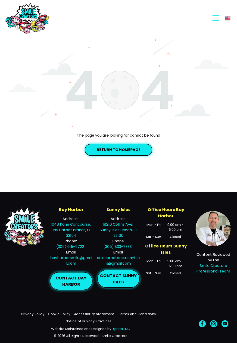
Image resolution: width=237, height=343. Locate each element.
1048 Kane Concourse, (71, 224)
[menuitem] (34, 314)
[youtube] (224, 324)
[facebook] (202, 324)
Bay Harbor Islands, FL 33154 (71, 232)
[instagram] (213, 324)
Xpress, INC (121, 329)
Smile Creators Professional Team (213, 268)
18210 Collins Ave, (118, 224)
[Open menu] (215, 18)
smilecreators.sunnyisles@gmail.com (118, 260)
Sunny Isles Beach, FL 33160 (118, 232)
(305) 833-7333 (117, 246)
